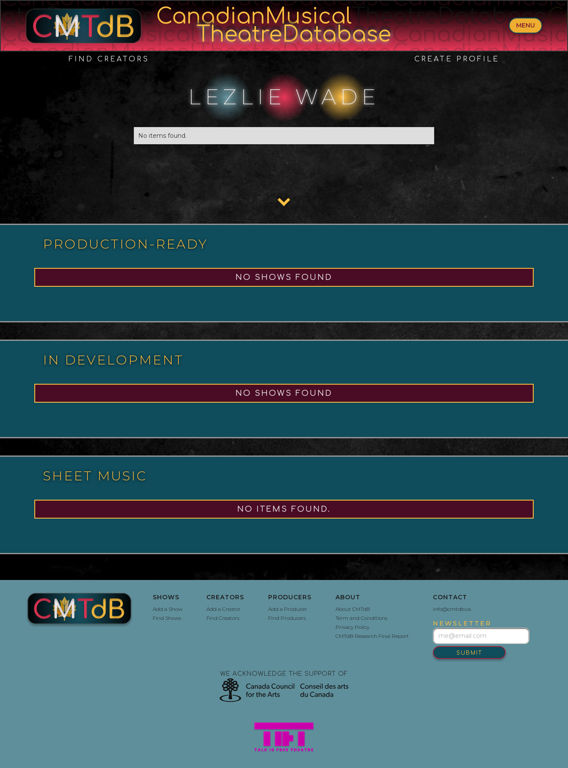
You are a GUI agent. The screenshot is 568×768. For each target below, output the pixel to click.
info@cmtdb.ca (452, 609)
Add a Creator (223, 609)
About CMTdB (352, 609)
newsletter (462, 623)
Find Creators (109, 59)
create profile (456, 59)
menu (525, 25)
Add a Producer (287, 609)
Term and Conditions (361, 618)
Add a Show (167, 609)
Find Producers (287, 618)
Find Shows (167, 618)
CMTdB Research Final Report (372, 636)
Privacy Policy (352, 627)
